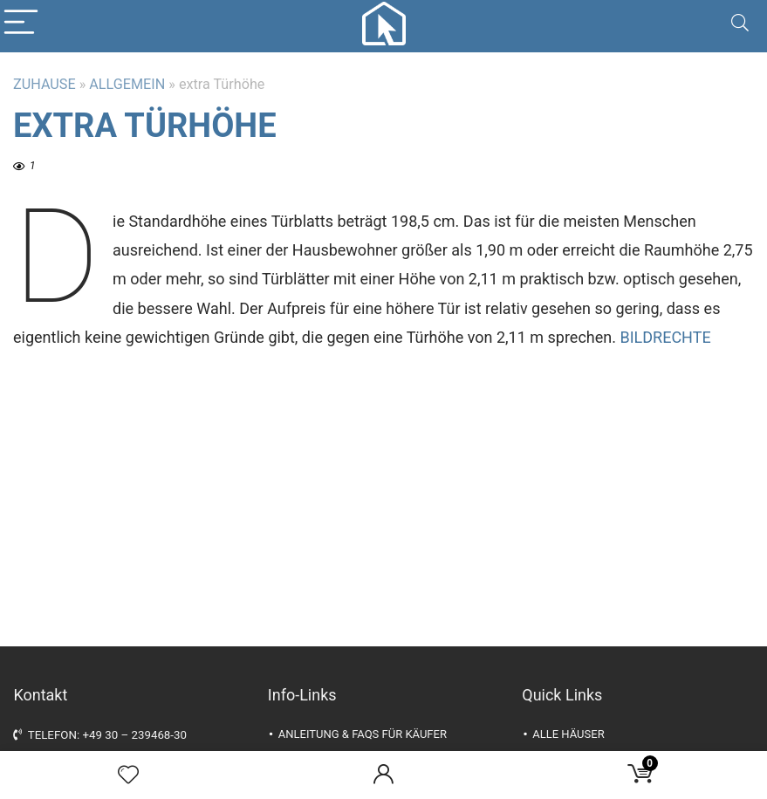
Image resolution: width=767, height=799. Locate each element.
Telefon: (47, 734)
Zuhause (44, 84)
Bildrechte (665, 337)
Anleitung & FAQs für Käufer (362, 734)
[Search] (740, 23)
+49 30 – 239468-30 (134, 734)
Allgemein (127, 84)
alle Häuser (568, 734)
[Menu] (21, 23)
